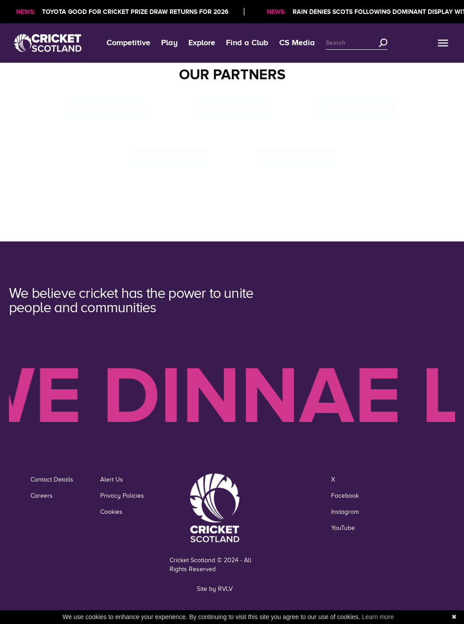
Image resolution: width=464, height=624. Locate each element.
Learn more (378, 616)
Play (169, 42)
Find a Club (247, 42)
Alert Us (111, 479)
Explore (201, 42)
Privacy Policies (122, 495)
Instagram (345, 511)
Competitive (128, 42)
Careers (41, 495)
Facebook (345, 495)
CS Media (297, 42)
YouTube (343, 528)
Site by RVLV (215, 588)
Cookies (111, 511)
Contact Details (51, 479)
